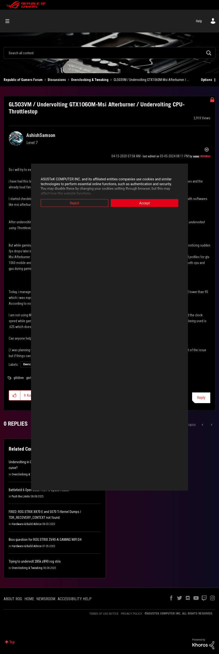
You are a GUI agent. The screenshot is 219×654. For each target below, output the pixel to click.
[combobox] (109, 53)
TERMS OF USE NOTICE (103, 613)
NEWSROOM (45, 599)
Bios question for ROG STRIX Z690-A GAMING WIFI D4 (45, 540)
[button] (14, 395)
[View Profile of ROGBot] (205, 156)
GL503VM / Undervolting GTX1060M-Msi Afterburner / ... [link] (151, 80)
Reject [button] (74, 203)
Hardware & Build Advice (26, 524)
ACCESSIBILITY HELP (75, 599)
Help (199, 21)
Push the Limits (21, 496)
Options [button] (206, 80)
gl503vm (19, 378)
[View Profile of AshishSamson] (40, 135)
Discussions (57, 80)
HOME (29, 599)
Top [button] (12, 642)
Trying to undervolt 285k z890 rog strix (35, 561)
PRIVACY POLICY (131, 613)
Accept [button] (144, 203)
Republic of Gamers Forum (23, 80)
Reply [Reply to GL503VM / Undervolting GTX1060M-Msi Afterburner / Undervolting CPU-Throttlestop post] (201, 397)
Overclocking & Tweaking (90, 80)
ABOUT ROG (13, 599)
